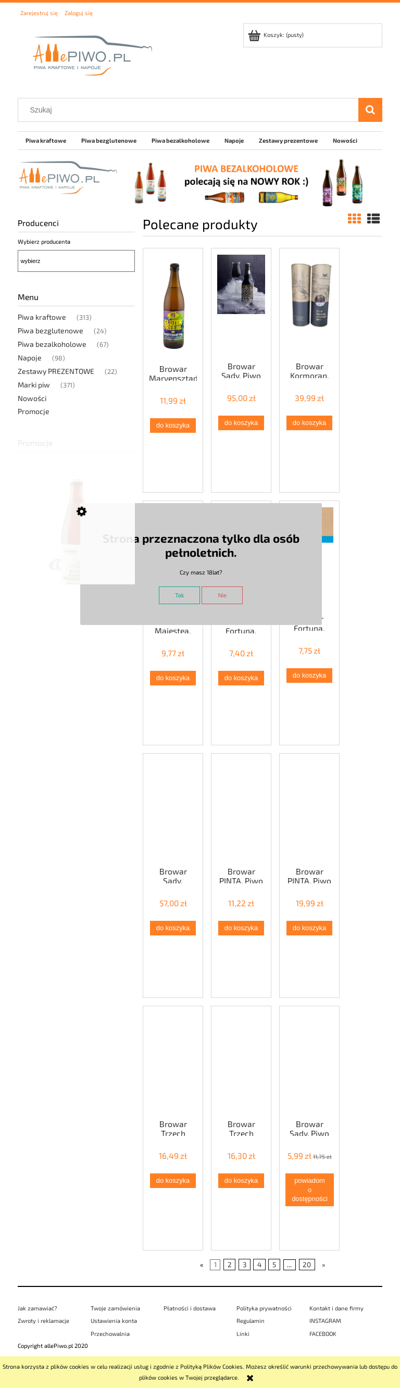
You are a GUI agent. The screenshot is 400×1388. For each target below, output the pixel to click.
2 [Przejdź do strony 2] (230, 1264)
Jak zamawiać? (37, 1308)
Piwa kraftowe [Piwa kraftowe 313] (42, 316)
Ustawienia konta (114, 1320)
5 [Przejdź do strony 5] (274, 1264)
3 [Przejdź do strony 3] (244, 1264)
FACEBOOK (322, 1333)
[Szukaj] (370, 110)
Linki (242, 1333)
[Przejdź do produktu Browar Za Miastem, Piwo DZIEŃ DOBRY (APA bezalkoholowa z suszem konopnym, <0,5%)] (76, 558)
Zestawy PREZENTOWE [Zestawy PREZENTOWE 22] (56, 371)
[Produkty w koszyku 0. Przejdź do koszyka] (276, 34)
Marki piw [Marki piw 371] (34, 384)
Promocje (33, 411)
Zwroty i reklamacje (43, 1320)
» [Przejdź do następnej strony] (324, 1264)
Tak (179, 595)
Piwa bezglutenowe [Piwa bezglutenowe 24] (50, 330)
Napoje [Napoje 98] (30, 357)
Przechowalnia (110, 1333)
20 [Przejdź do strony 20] (307, 1264)
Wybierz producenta (44, 241)
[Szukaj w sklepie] (190, 109)
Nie (222, 595)
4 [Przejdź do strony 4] (259, 1264)
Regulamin (250, 1320)
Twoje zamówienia (115, 1308)
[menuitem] (45, 140)
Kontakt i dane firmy (336, 1308)
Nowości (32, 398)
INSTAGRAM (325, 1320)
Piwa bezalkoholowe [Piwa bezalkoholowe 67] (52, 344)
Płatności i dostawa (190, 1308)
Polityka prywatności (264, 1308)
